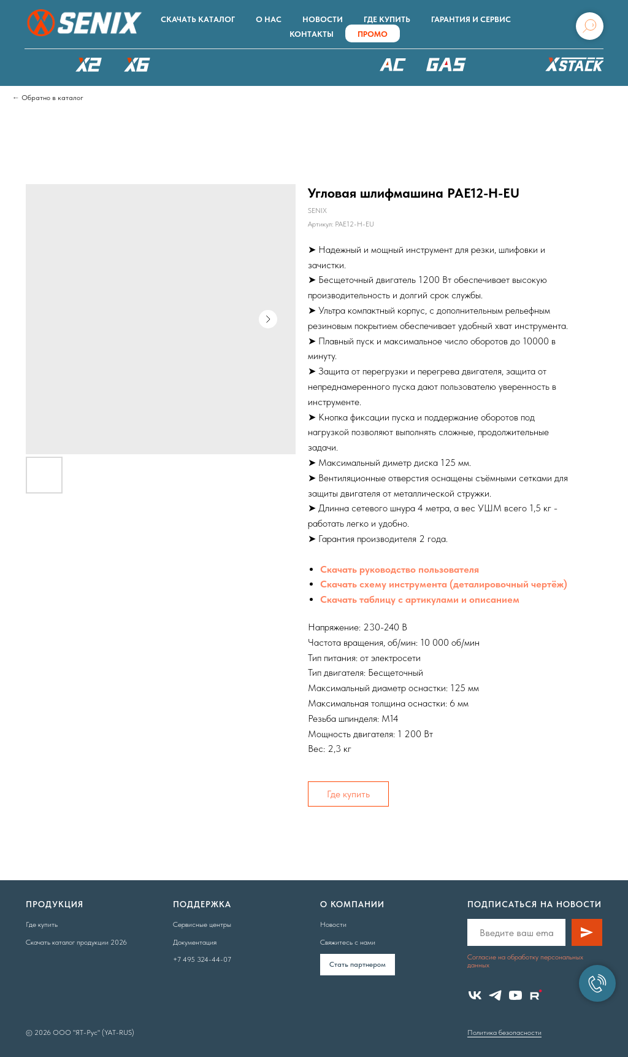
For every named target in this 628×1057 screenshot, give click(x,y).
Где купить (387, 19)
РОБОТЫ (249, 64)
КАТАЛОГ (40, 64)
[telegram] (495, 995)
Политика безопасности (504, 1032)
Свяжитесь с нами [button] (347, 942)
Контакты (311, 34)
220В (393, 64)
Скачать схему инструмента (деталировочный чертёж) (443, 584)
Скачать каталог (198, 19)
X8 (185, 64)
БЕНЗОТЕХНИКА (446, 64)
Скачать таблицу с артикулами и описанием (419, 599)
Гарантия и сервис (471, 19)
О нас (268, 19)
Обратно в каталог (52, 97)
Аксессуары (504, 64)
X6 (137, 64)
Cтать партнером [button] (357, 964)
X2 (88, 64)
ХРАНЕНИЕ (572, 67)
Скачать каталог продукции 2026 (76, 942)
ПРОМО (373, 34)
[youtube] (515, 995)
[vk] (475, 995)
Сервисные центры (202, 924)
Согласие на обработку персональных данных (525, 961)
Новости (322, 19)
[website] (535, 995)
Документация (194, 942)
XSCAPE (329, 67)
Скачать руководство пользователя (399, 569)
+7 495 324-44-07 (202, 959)
